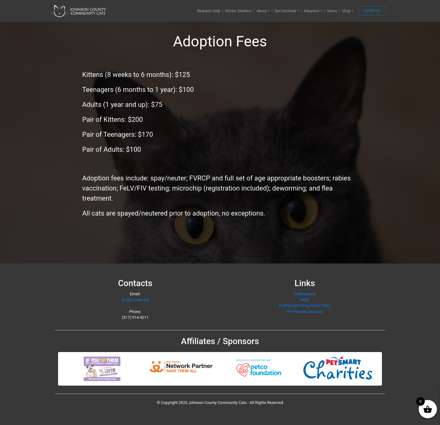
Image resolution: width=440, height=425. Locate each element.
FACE (305, 299)
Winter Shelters (238, 11)
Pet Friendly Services (305, 311)
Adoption (312, 11)
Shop (346, 11)
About (261, 11)
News (332, 11)
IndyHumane (305, 294)
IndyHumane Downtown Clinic (305, 305)
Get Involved (285, 11)
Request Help (208, 11)
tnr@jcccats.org (135, 299)
